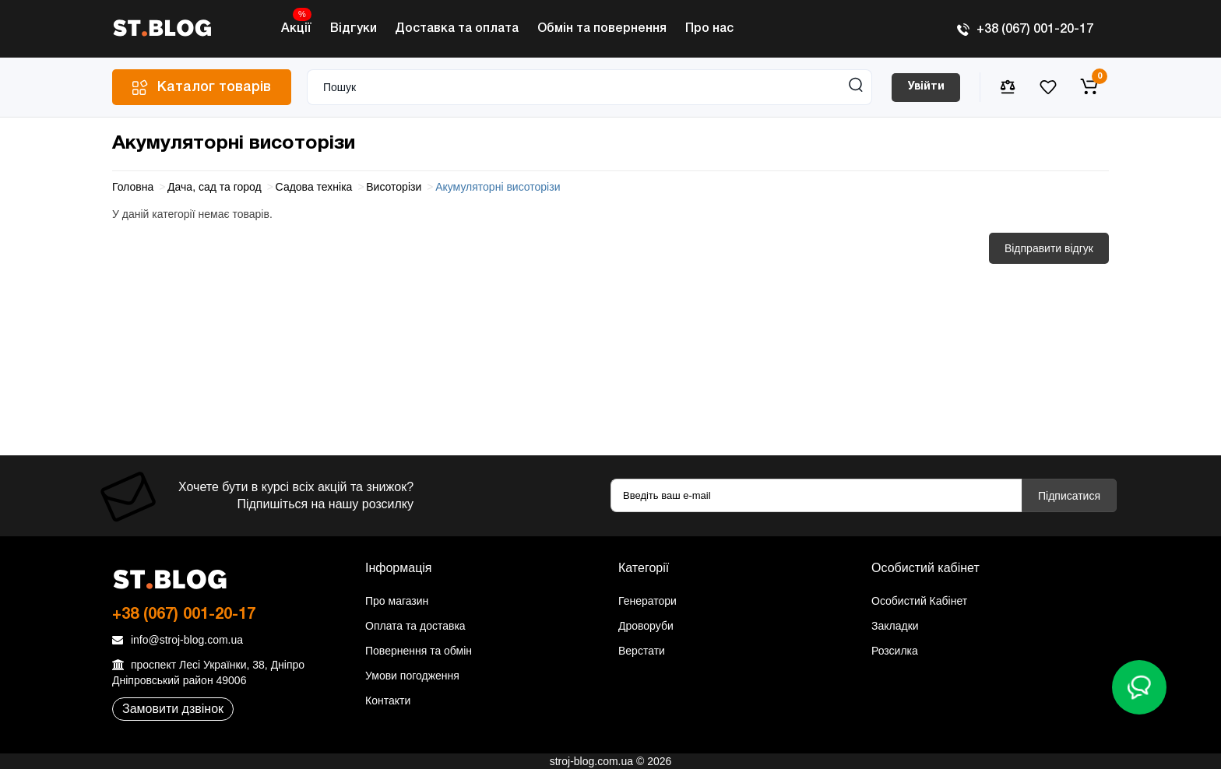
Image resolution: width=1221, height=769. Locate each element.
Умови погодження (412, 675)
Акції (296, 24)
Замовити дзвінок (172, 708)
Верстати (641, 650)
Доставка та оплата (457, 28)
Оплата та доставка (415, 626)
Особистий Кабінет (919, 601)
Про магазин (396, 601)
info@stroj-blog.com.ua (177, 640)
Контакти (387, 700)
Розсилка (894, 650)
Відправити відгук (1049, 248)
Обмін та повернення (602, 28)
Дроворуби (646, 626)
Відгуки (353, 28)
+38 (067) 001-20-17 (1025, 29)
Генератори (647, 601)
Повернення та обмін (418, 650)
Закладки (895, 626)
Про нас (709, 28)
